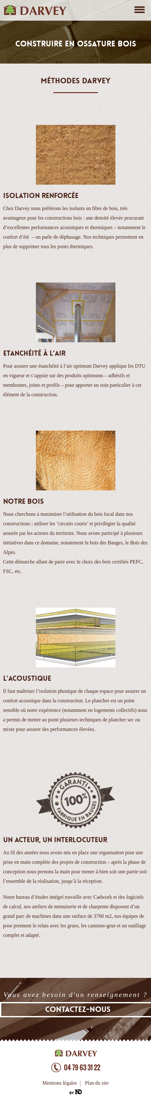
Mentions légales (59, 1083)
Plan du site (97, 1083)
